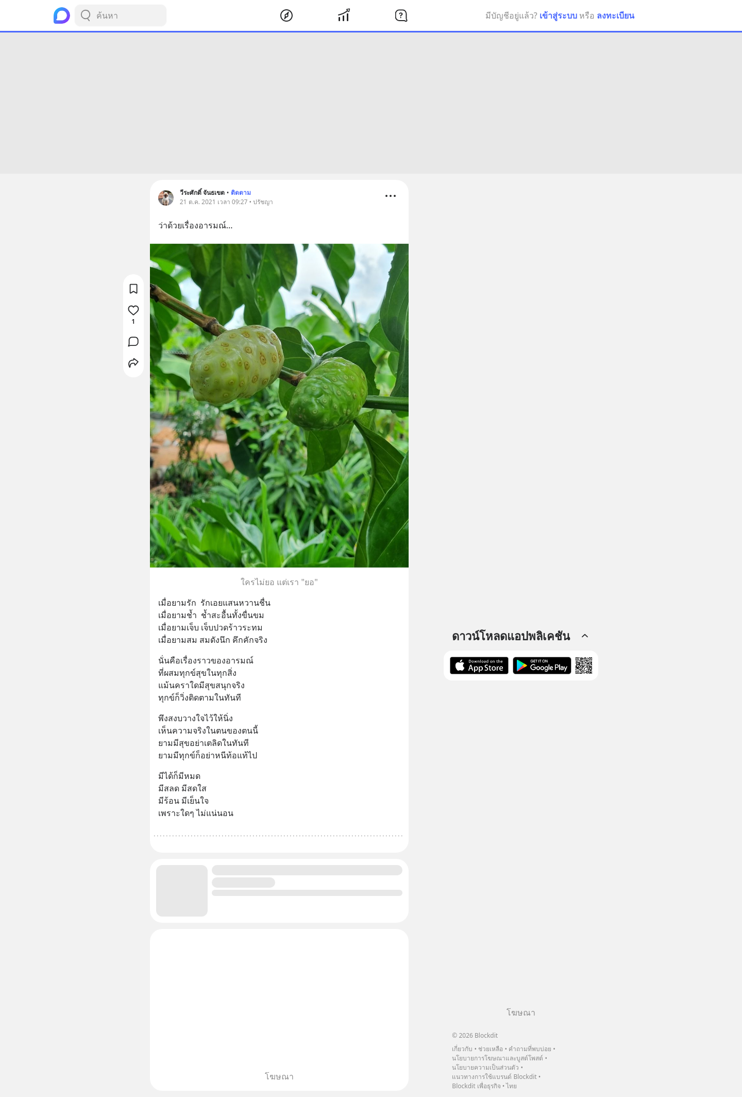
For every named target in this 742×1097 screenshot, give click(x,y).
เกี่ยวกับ (462, 1048)
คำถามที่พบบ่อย (530, 1048)
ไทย (511, 1086)
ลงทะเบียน (615, 15)
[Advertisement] (371, 103)
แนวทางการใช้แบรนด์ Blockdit (494, 1076)
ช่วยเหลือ (490, 1048)
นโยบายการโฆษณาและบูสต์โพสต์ (497, 1058)
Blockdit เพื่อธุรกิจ (476, 1086)
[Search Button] (85, 15)
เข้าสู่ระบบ (558, 15)
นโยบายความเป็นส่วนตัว (485, 1067)
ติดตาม (241, 192)
